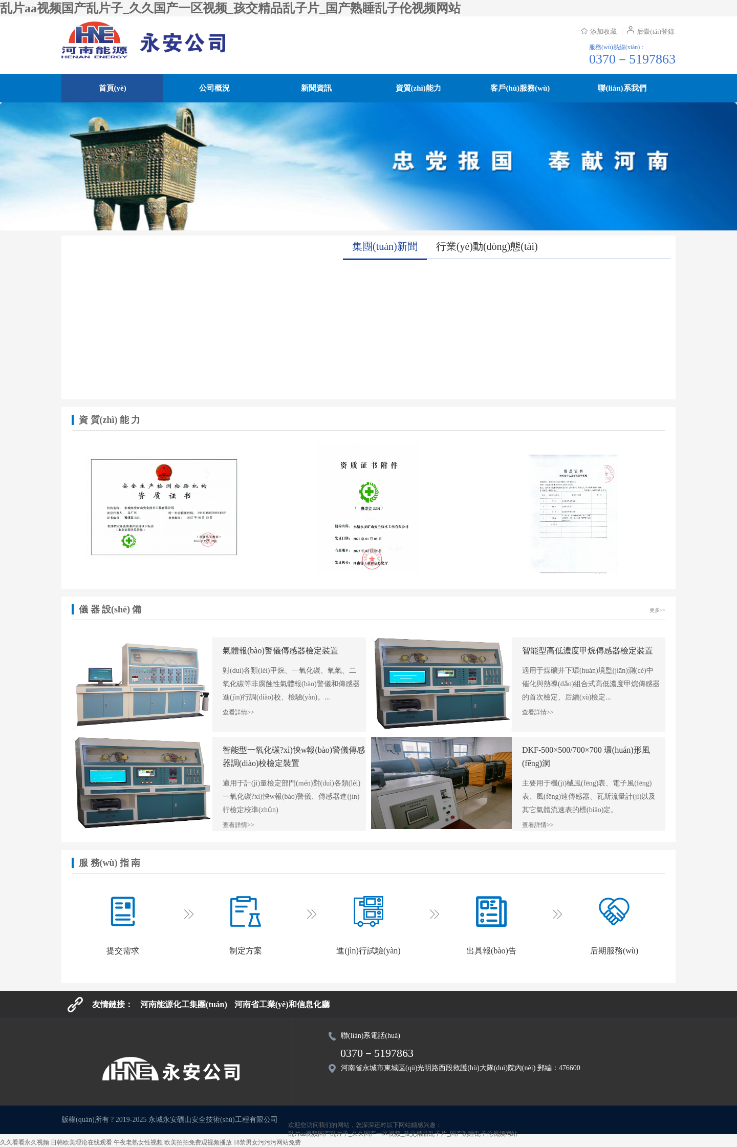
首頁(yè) (112, 88)
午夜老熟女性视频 (138, 1142)
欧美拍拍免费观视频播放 (198, 1142)
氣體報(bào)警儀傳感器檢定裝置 (280, 650)
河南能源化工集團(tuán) (183, 1004)
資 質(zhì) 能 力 (110, 420)
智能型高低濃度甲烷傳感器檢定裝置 (587, 650)
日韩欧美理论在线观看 (81, 1142)
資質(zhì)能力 (418, 88)
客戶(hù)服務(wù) (520, 88)
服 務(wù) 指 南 (110, 863)
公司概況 (214, 88)
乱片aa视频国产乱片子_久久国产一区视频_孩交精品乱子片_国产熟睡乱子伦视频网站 (230, 8)
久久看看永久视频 (24, 1142)
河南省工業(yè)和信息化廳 (282, 1004)
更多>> (657, 610)
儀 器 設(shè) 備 (110, 609)
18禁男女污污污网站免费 (267, 1142)
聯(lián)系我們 (622, 88)
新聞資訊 (316, 88)
